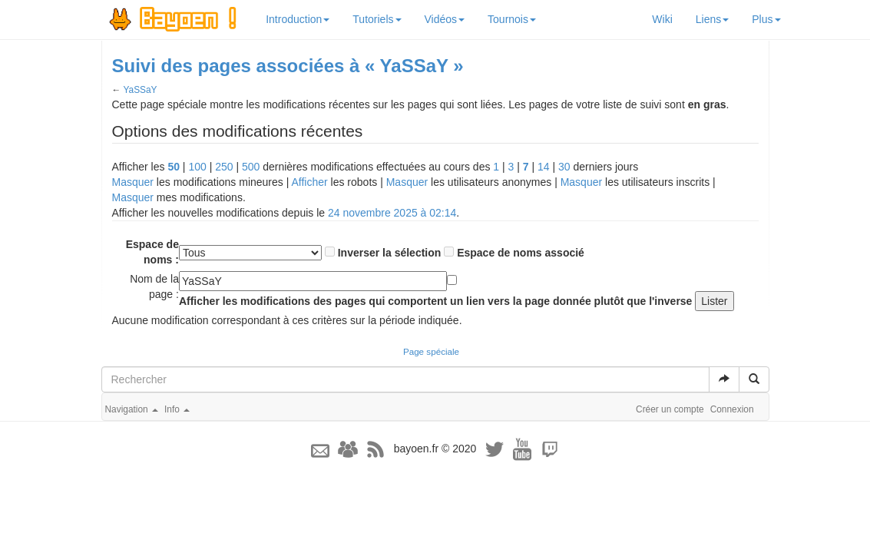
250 (224, 167)
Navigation (132, 409)
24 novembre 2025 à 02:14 (392, 213)
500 (251, 167)
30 (564, 167)
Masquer (133, 182)
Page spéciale (431, 351)
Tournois (512, 19)
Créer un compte (670, 409)
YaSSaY (140, 89)
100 (197, 167)
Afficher (309, 182)
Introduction (297, 19)
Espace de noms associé (520, 253)
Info (177, 409)
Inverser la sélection (390, 253)
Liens (712, 19)
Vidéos (445, 19)
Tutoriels (376, 19)
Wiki (662, 19)
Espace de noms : (152, 252)
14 (544, 167)
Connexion (732, 409)
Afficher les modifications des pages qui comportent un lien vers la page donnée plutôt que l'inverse (435, 301)
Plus (766, 19)
